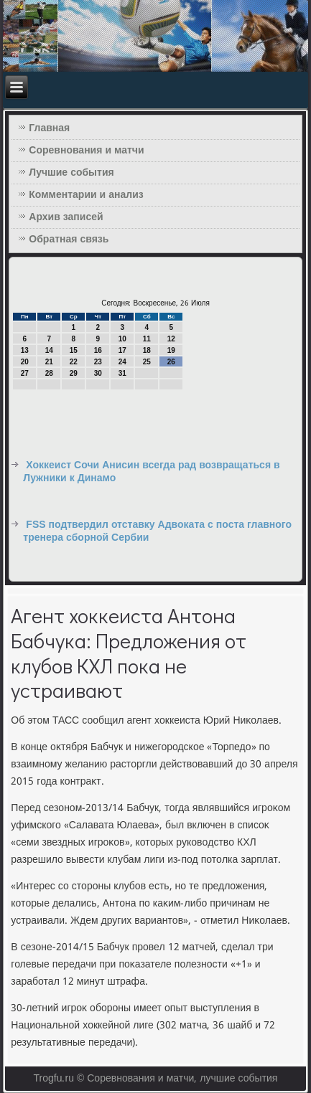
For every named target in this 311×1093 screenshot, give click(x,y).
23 (98, 362)
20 (25, 362)
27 (25, 373)
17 (122, 350)
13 (25, 350)
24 (122, 362)
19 (171, 350)
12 (171, 339)
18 (147, 350)
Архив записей (66, 217)
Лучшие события (71, 172)
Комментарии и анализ (86, 195)
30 (98, 373)
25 (147, 362)
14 (49, 350)
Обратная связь (68, 239)
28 (49, 373)
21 (49, 362)
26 (171, 362)
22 (74, 362)
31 (122, 373)
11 (147, 339)
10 (122, 339)
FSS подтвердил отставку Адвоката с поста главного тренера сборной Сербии (157, 531)
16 (98, 350)
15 (74, 350)
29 (74, 373)
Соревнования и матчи (86, 150)
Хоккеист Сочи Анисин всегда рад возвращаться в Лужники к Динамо (151, 472)
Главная (49, 128)
